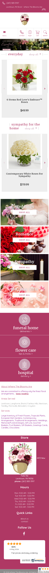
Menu (4, 36)
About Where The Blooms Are (16, 386)
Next (45, 88)
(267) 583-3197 (12, 3)
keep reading (22, 394)
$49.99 (24, 110)
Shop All (33, 54)
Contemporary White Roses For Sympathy (24, 174)
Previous (3, 88)
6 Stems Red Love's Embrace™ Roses (24, 100)
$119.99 (24, 184)
